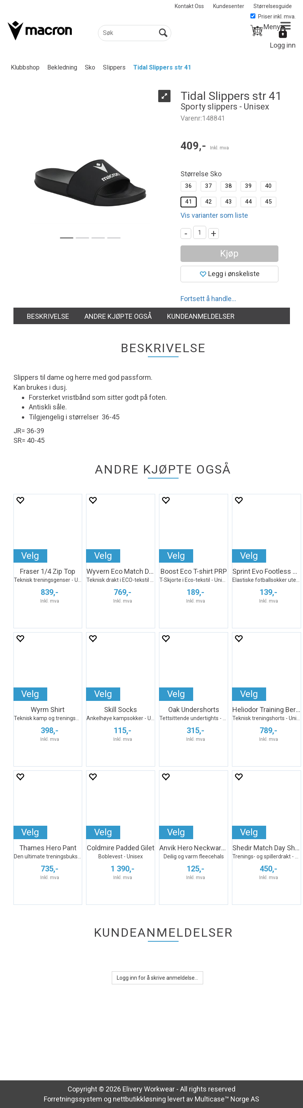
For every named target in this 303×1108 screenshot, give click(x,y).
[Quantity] (199, 232)
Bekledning (62, 67)
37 (208, 185)
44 (248, 201)
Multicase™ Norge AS (227, 1099)
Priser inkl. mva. (273, 16)
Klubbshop (25, 67)
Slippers (114, 67)
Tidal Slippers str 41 (162, 67)
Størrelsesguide (272, 6)
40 (268, 185)
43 (228, 201)
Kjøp (229, 253)
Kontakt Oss (189, 6)
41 (188, 201)
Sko (90, 67)
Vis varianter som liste (214, 215)
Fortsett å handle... (208, 299)
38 (228, 185)
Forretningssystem (73, 1099)
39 (248, 185)
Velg (30, 555)
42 (208, 201)
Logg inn (283, 45)
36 (188, 185)
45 (268, 201)
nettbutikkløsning (139, 1099)
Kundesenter (228, 6)
